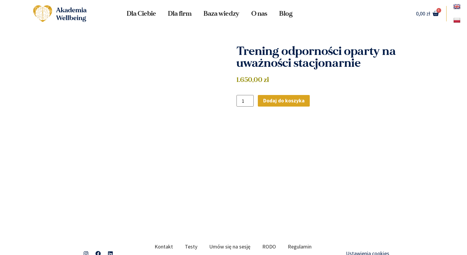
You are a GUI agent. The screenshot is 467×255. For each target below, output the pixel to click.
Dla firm (180, 13)
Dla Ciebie (141, 13)
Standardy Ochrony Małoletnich (262, 233)
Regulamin (300, 220)
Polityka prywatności (192, 233)
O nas (259, 13)
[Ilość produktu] (245, 101)
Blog (286, 13)
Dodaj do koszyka (284, 100)
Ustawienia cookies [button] (367, 227)
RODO (269, 220)
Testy (191, 220)
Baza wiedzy (221, 13)
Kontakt (164, 220)
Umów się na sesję (229, 220)
